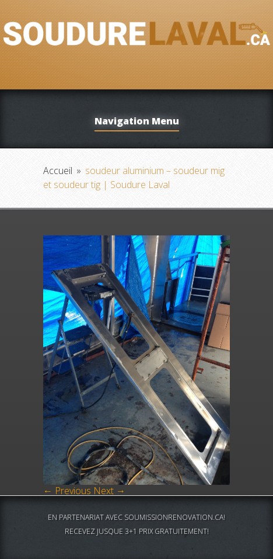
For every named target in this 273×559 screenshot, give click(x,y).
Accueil (57, 170)
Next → (109, 490)
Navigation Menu (136, 121)
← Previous (67, 490)
